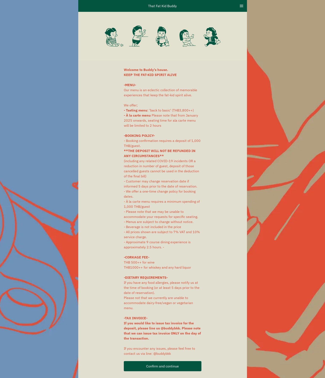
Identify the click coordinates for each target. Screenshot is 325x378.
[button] (162, 366)
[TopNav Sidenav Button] (241, 5)
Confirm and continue (162, 366)
